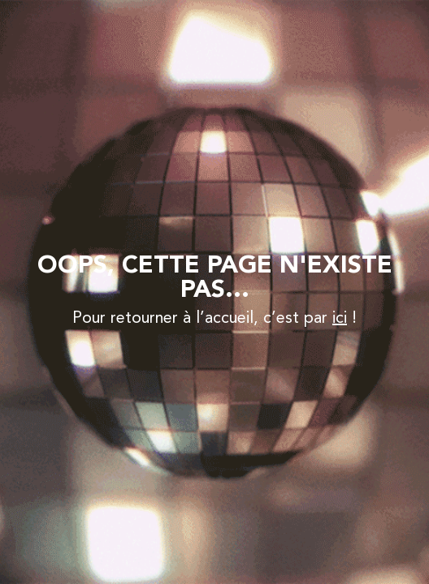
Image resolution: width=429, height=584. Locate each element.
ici (339, 319)
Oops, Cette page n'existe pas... (214, 278)
